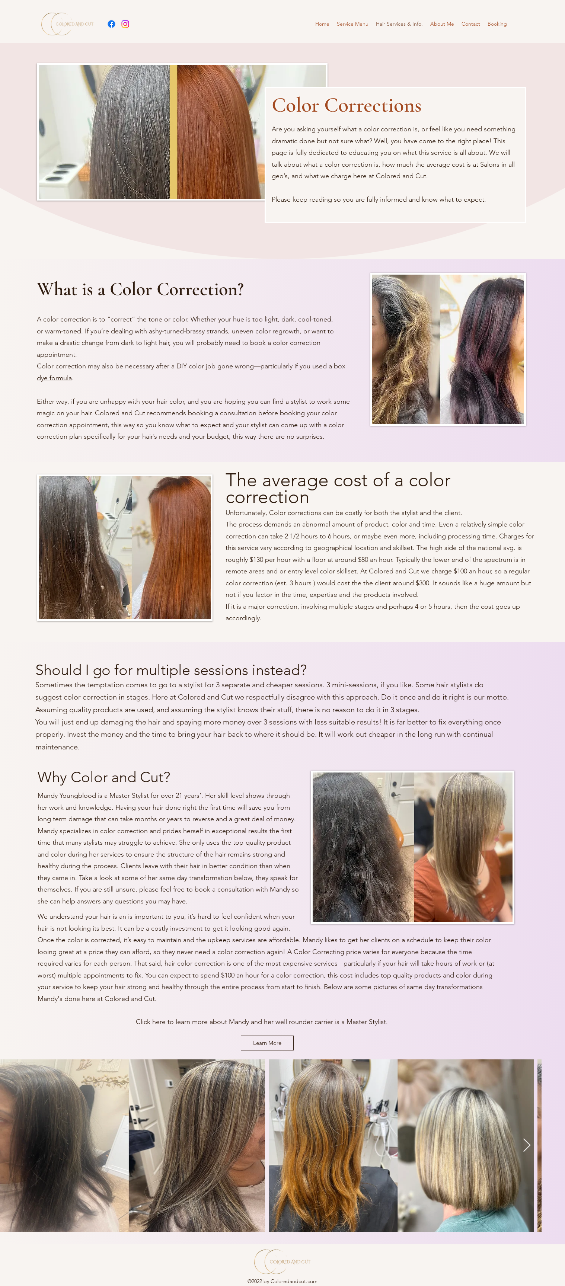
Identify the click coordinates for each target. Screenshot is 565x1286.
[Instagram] (125, 24)
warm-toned (63, 331)
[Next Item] (527, 1145)
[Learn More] (267, 1043)
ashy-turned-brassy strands (188, 331)
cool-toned (314, 319)
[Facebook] (111, 24)
